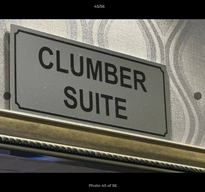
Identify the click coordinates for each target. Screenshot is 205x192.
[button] (186, 7)
